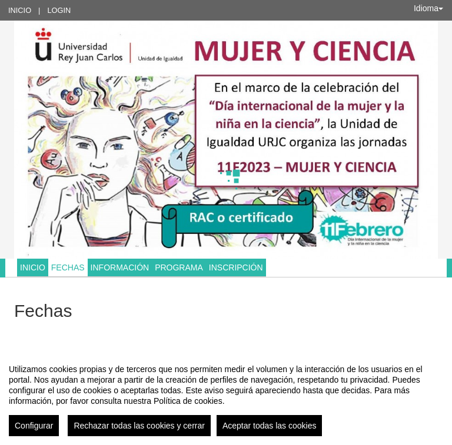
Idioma (428, 8)
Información (120, 267)
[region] (226, 395)
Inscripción (236, 267)
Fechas (68, 267)
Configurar (34, 425)
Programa (179, 267)
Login (59, 10)
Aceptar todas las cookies (269, 425)
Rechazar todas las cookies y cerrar (139, 425)
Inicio (19, 10)
